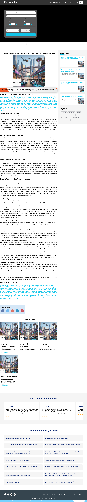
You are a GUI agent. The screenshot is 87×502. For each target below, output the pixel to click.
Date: (7, 28)
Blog (80, 494)
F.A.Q (48, 494)
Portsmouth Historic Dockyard (66, 117)
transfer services (76, 117)
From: (9, 12)
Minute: (27, 29)
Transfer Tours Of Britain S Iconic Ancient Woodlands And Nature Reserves (45, 44)
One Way (14, 18)
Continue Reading (5, 352)
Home (28, 44)
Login (81, 2)
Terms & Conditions (72, 494)
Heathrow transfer (72, 112)
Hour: (23, 29)
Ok (75, 500)
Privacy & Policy (62, 494)
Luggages (26, 21)
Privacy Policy (80, 500)
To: (8, 15)
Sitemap (54, 494)
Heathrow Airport (64, 112)
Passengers (12, 21)
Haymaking (79, 112)
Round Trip (28, 18)
